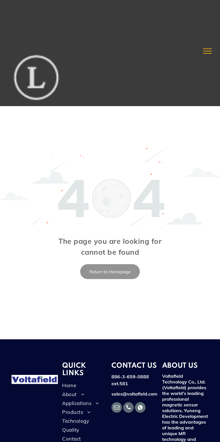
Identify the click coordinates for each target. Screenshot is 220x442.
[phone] (128, 408)
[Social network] (140, 408)
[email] (116, 408)
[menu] (207, 51)
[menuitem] (83, 386)
